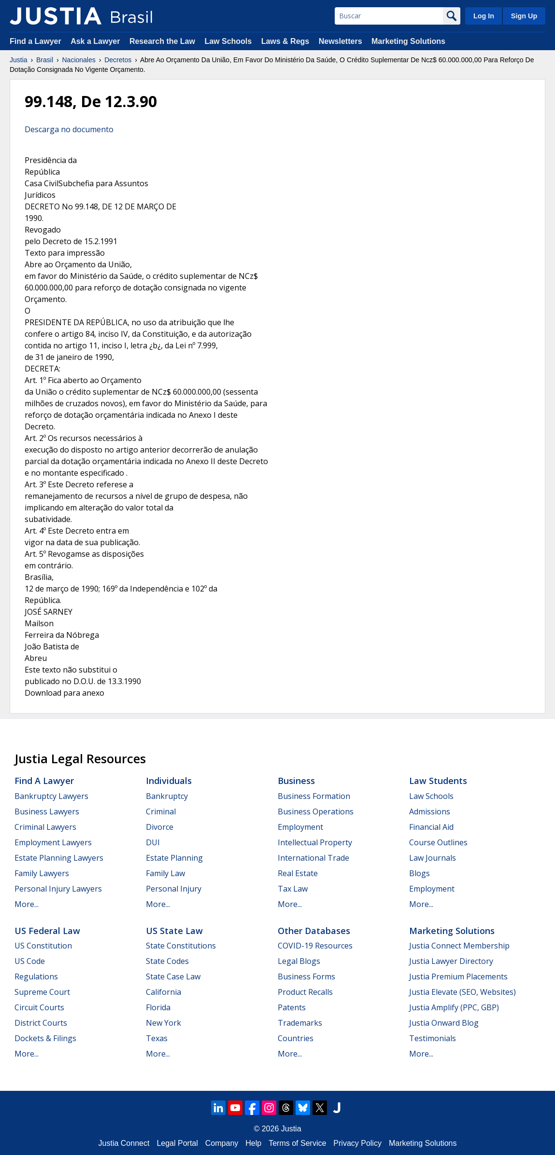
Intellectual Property (315, 842)
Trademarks (300, 1023)
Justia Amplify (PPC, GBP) (454, 1007)
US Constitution (43, 945)
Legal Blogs (299, 961)
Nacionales (79, 60)
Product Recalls (305, 992)
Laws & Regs (285, 41)
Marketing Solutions (408, 41)
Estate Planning (174, 857)
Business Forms (306, 976)
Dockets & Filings (45, 1038)
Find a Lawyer (35, 41)
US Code (29, 961)
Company (221, 1143)
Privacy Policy (357, 1143)
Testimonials (432, 1038)
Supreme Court (42, 992)
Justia (19, 60)
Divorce (159, 827)
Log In (483, 16)
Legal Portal (177, 1143)
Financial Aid (431, 827)
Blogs (419, 873)
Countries (295, 1038)
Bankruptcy (167, 796)
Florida (158, 1007)
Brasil (44, 60)
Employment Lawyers (53, 842)
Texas (157, 1038)
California (163, 992)
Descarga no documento (69, 129)
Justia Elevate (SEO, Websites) (462, 992)
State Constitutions (181, 945)
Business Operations (316, 811)
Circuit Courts (39, 1007)
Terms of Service (297, 1143)
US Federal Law (47, 930)
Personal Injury (173, 888)
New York (163, 1023)
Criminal (161, 811)
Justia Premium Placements (458, 976)
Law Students (438, 780)
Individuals (169, 780)
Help (253, 1143)
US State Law (174, 930)
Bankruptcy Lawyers (51, 796)
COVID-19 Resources (315, 945)
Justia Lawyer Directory (451, 961)
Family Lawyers (41, 873)
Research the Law (162, 41)
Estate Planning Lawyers (58, 857)
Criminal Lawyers (45, 827)
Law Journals (432, 857)
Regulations (36, 976)
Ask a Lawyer (96, 41)
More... (26, 904)
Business (296, 780)
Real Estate (298, 873)
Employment (300, 827)
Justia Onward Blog (444, 1023)
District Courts (40, 1023)
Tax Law (293, 888)
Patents (292, 1007)
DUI (153, 842)
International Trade (313, 857)
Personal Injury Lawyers (58, 888)
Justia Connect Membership (459, 945)
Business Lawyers (46, 811)
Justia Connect (124, 1143)
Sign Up (524, 16)
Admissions (429, 811)
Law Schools (228, 41)
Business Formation (314, 796)
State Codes (167, 961)
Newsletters (340, 41)
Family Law (165, 873)
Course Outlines (438, 842)
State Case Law (173, 976)
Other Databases (314, 930)
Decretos (117, 60)
